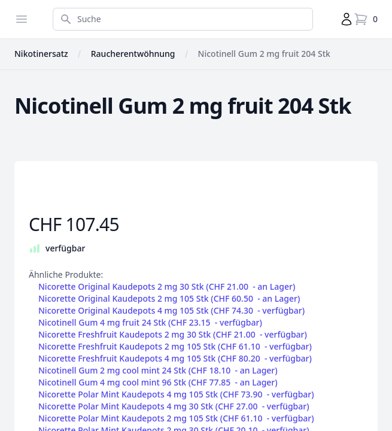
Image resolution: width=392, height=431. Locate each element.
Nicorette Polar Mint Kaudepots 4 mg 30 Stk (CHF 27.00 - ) (173, 406)
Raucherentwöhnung (133, 53)
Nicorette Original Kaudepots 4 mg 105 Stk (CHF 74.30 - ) (171, 311)
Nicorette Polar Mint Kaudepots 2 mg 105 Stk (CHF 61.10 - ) (176, 418)
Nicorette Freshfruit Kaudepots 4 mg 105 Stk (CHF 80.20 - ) (175, 359)
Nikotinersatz (41, 53)
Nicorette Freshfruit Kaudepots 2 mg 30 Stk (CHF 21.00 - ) (172, 335)
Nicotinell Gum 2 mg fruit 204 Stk (264, 53)
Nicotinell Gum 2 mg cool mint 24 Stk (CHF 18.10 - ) (158, 371)
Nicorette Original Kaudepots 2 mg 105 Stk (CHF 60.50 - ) (169, 299)
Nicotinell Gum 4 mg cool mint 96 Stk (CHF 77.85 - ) (158, 382)
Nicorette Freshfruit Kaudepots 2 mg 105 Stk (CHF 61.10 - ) (175, 347)
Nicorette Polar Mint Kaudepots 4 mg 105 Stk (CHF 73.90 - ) (176, 394)
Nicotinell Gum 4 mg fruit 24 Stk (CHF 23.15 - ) (150, 323)
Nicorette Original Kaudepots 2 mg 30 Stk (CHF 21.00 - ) (166, 287)
